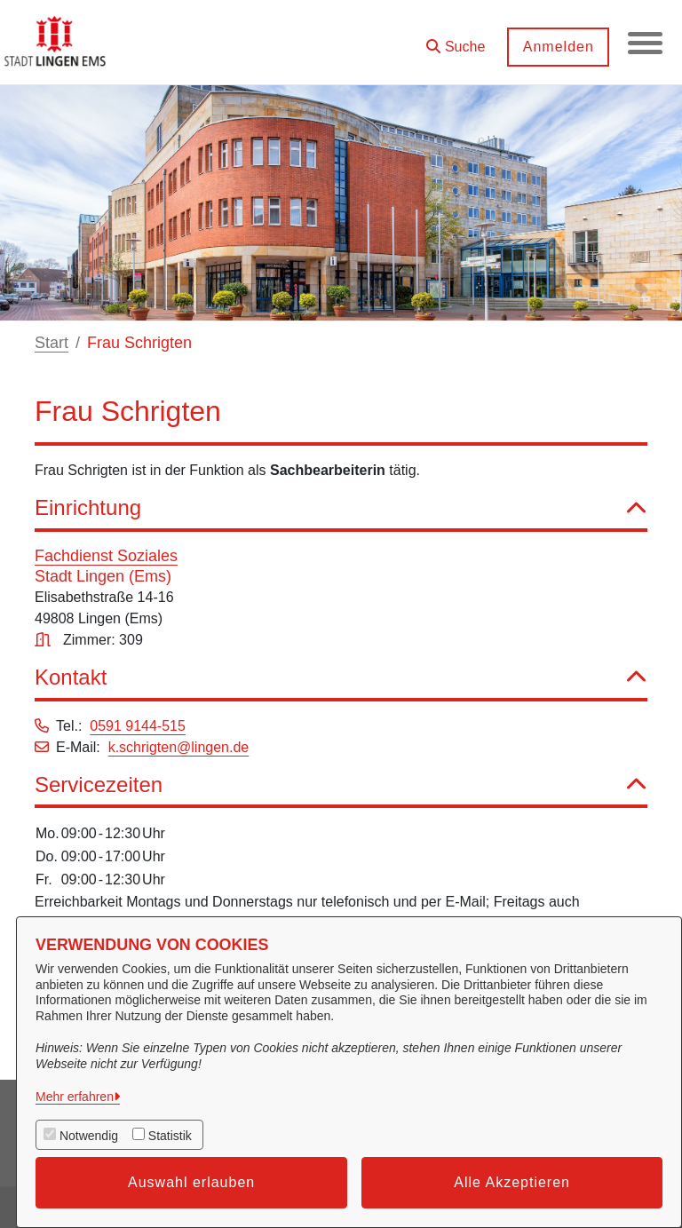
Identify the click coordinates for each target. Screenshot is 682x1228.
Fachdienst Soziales (106, 556)
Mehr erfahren (75, 1096)
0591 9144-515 (138, 725)
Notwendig (88, 1136)
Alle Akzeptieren (512, 1182)
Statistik (170, 1136)
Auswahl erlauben (191, 1182)
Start (51, 343)
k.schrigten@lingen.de (179, 747)
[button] (454, 40)
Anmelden (556, 46)
